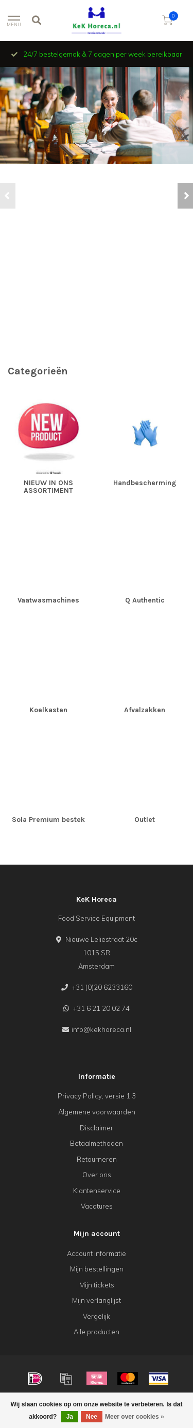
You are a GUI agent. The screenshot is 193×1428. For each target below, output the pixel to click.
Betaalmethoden (96, 1143)
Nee (91, 1416)
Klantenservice (96, 1190)
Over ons (96, 1175)
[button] (7, 196)
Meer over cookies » (134, 1416)
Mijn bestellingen (97, 1269)
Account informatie (96, 1253)
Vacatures (97, 1206)
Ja (69, 1416)
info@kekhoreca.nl (101, 1029)
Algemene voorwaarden (96, 1112)
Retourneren (97, 1159)
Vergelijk (96, 1316)
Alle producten (96, 1332)
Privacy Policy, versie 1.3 (97, 1096)
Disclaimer (96, 1128)
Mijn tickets (96, 1285)
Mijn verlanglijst (96, 1300)
